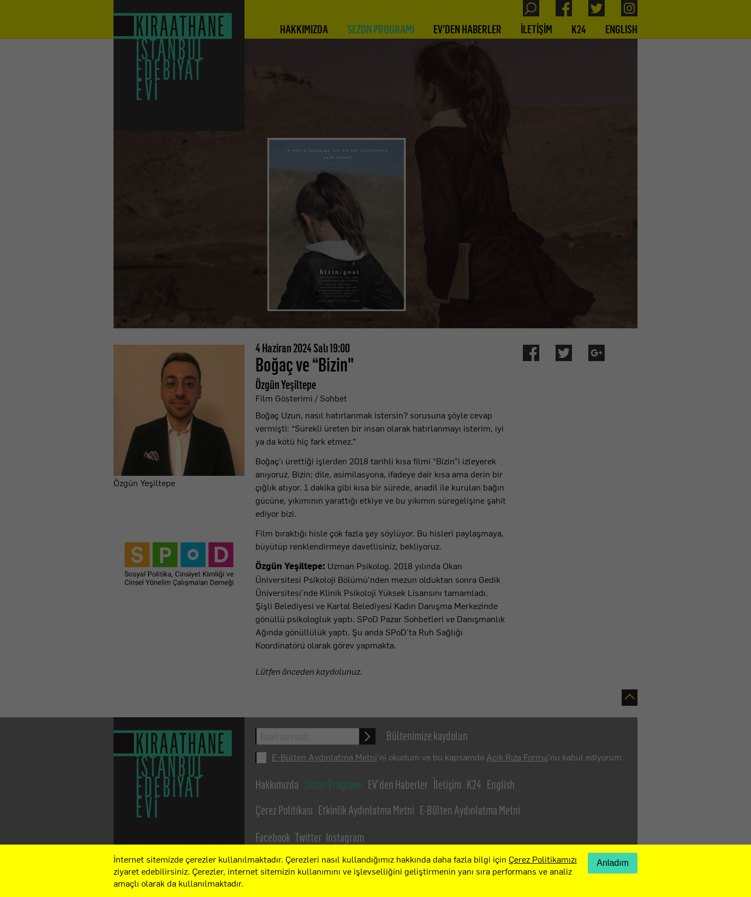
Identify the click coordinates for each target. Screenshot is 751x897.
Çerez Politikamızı (543, 858)
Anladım (613, 863)
